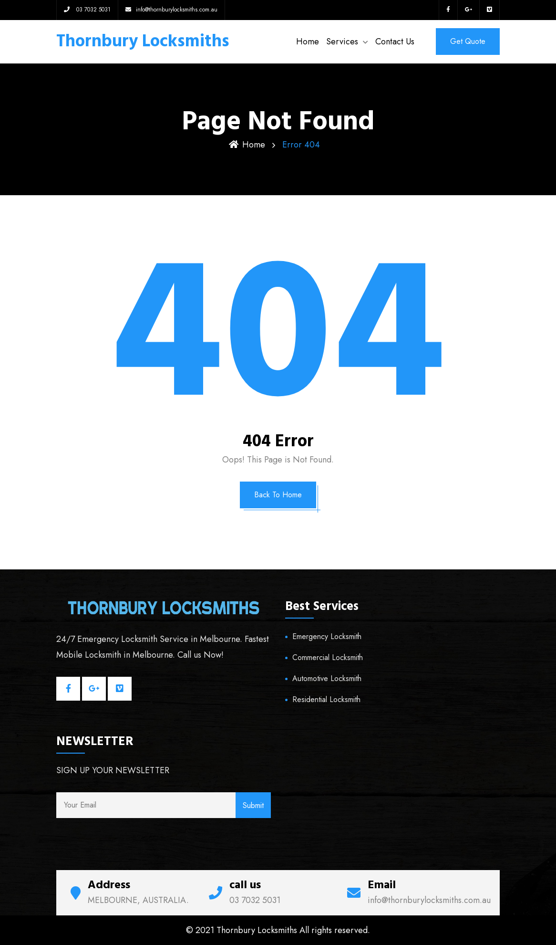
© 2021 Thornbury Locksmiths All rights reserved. (278, 930)
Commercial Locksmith (327, 657)
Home (307, 41)
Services (342, 41)
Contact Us (394, 41)
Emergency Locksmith (326, 636)
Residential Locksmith (326, 699)
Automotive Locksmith (326, 678)
